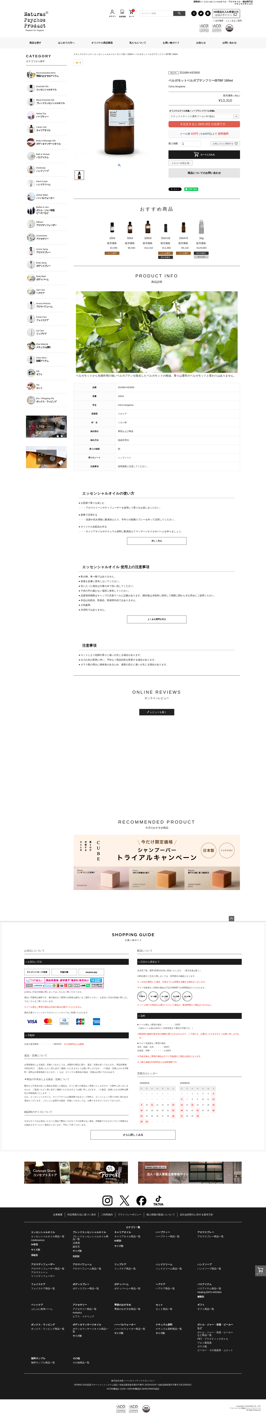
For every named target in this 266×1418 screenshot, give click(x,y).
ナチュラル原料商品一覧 (169, 1328)
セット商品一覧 (164, 1309)
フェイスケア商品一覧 (43, 1288)
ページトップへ (231, 918)
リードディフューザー (43, 1276)
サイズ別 (121, 54)
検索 (179, 13)
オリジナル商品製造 (102, 42)
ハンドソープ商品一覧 (209, 1268)
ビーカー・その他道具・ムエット (215, 1350)
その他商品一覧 (81, 1362)
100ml (130, 54)
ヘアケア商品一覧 (165, 1288)
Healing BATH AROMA (209, 1292)
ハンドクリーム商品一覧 (169, 1268)
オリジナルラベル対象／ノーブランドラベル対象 (192, 111)
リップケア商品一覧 (125, 1268)
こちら (60, 992)
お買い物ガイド (171, 42)
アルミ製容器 (204, 1342)
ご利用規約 (107, 1214)
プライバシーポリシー (129, 1214)
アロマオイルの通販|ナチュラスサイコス (245, 1408)
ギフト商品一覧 (205, 1309)
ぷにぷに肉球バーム (41, 1309)
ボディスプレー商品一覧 (86, 1288)
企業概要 (58, 1214)
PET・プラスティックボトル (212, 1338)
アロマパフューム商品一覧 (87, 1268)
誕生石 (76, 1246)
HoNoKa (77, 1312)
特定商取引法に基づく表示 (81, 1214)
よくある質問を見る (157, 619)
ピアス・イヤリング (83, 1316)
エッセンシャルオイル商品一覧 (47, 1236)
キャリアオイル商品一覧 (127, 1236)
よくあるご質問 (234, 21)
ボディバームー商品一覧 (127, 1288)
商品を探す (35, 42)
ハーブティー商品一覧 (168, 1236)
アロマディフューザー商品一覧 (47, 1268)
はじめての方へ (66, 42)
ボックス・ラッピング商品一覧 (47, 1328)
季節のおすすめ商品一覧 (127, 1309)
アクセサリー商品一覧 (84, 1309)
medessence (38, 1240)
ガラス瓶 (202, 1346)
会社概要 (219, 21)
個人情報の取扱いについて (160, 1214)
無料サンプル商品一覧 (43, 1362)
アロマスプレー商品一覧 (210, 1236)
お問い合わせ (229, 42)
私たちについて (137, 42)
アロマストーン (39, 1272)
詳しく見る (157, 541)
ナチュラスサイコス (83, 54)
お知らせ (201, 42)
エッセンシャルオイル (104, 54)
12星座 (76, 1242)
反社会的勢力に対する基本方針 (196, 1214)
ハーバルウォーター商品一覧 (129, 1328)
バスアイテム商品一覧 (209, 1288)
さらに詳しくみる (133, 1134)
